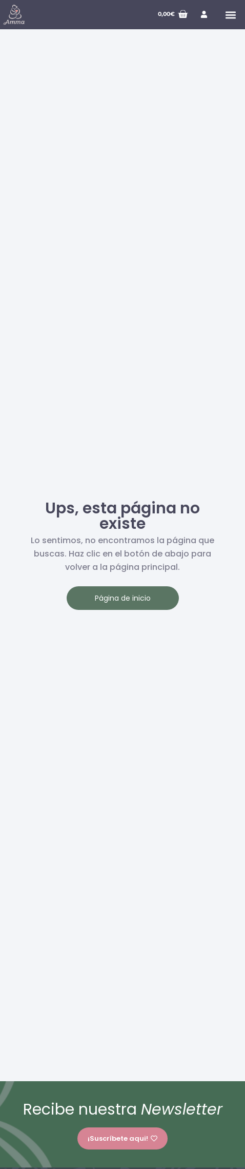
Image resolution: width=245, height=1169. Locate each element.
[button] (230, 14)
